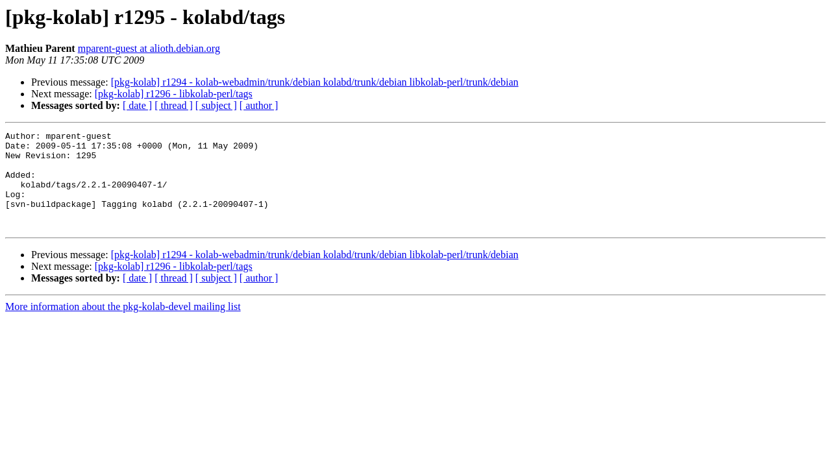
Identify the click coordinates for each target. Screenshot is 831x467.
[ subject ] (216, 105)
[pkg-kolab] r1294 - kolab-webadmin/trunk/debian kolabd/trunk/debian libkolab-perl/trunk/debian (315, 82)
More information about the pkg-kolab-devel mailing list (123, 325)
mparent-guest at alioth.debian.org (149, 48)
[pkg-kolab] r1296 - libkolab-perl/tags (174, 93)
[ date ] (137, 105)
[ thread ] (174, 105)
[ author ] (259, 105)
